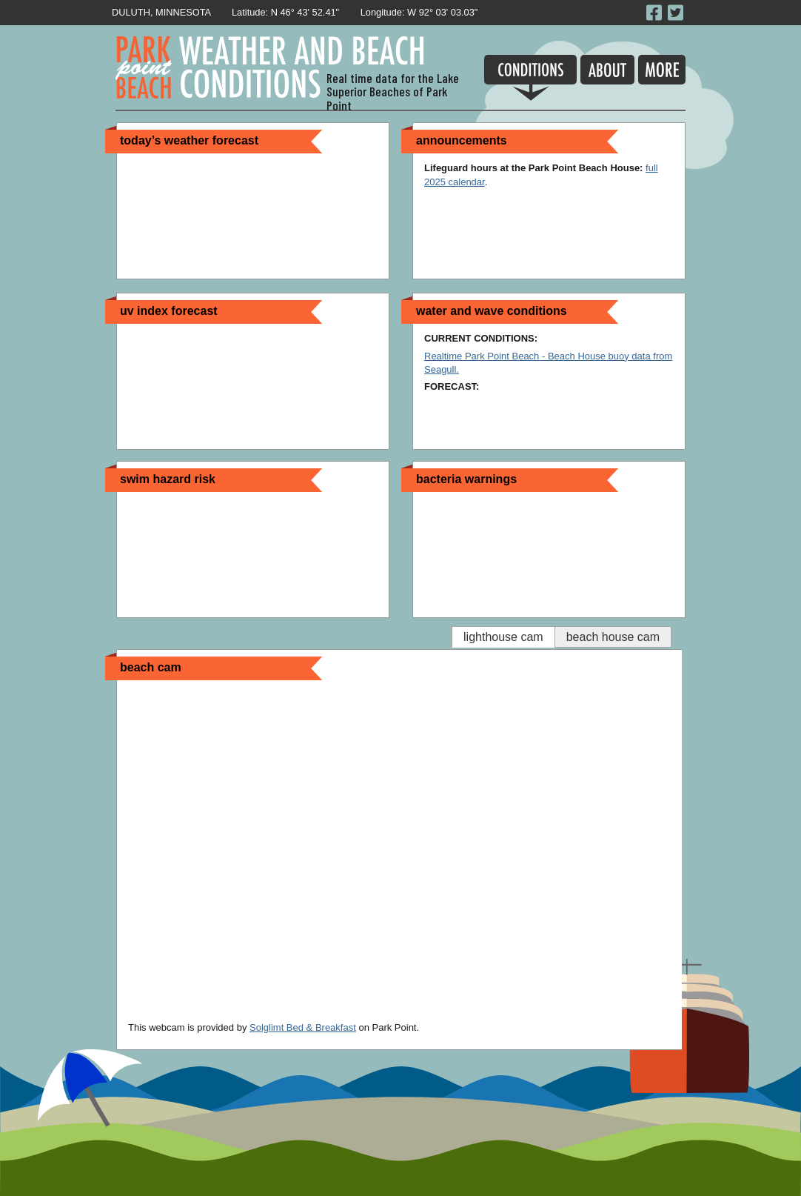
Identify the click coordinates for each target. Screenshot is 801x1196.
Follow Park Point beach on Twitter (677, 12)
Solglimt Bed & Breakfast (302, 1027)
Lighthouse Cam (503, 637)
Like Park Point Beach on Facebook (655, 12)
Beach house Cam (613, 637)
